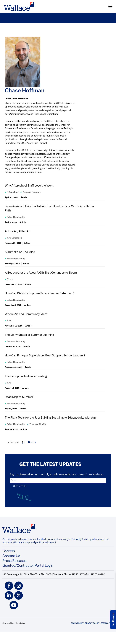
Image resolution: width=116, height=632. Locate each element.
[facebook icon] (9, 586)
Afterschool (13, 192)
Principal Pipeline (38, 424)
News (10, 279)
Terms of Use (107, 623)
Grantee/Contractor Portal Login (27, 566)
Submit (19, 486)
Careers (8, 551)
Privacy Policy (92, 623)
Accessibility (77, 623)
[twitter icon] (18, 595)
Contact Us (11, 556)
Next (32, 442)
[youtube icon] (14, 605)
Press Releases (14, 561)
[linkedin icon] (9, 595)
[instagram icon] (18, 586)
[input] (58, 480)
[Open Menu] (110, 6)
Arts (9, 321)
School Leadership (16, 217)
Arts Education (14, 238)
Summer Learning (32, 192)
